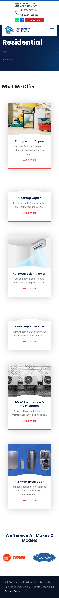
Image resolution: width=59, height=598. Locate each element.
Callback (34, 20)
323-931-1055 (29, 15)
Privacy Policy (12, 591)
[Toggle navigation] (52, 30)
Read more (30, 160)
